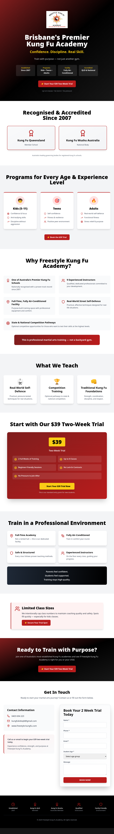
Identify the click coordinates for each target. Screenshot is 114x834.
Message (66, 767)
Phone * (66, 735)
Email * (66, 746)
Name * (66, 725)
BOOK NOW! (85, 785)
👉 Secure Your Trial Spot (37, 626)
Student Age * (68, 756)
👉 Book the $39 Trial (57, 238)
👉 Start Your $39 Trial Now (57, 488)
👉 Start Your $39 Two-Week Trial (57, 84)
